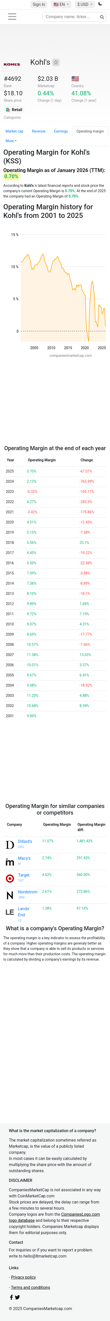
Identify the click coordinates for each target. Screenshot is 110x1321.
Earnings (61, 131)
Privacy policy (23, 1277)
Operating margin (90, 131)
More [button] (10, 141)
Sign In (39, 4)
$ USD (83, 4)
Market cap (14, 131)
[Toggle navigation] (12, 16)
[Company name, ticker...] (74, 17)
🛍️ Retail (14, 109)
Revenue (38, 131)
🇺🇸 (60, 4)
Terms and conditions (30, 1287)
